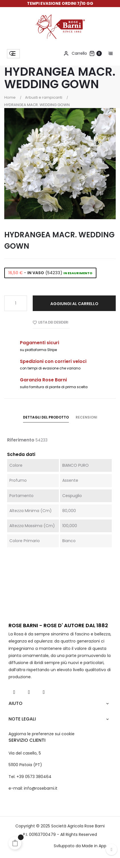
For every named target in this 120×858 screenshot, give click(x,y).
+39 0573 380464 (33, 776)
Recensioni (86, 417)
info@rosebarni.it (40, 788)
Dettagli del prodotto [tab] (46, 417)
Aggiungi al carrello (74, 304)
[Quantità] (15, 303)
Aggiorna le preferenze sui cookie (42, 734)
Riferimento (20, 440)
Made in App (94, 846)
